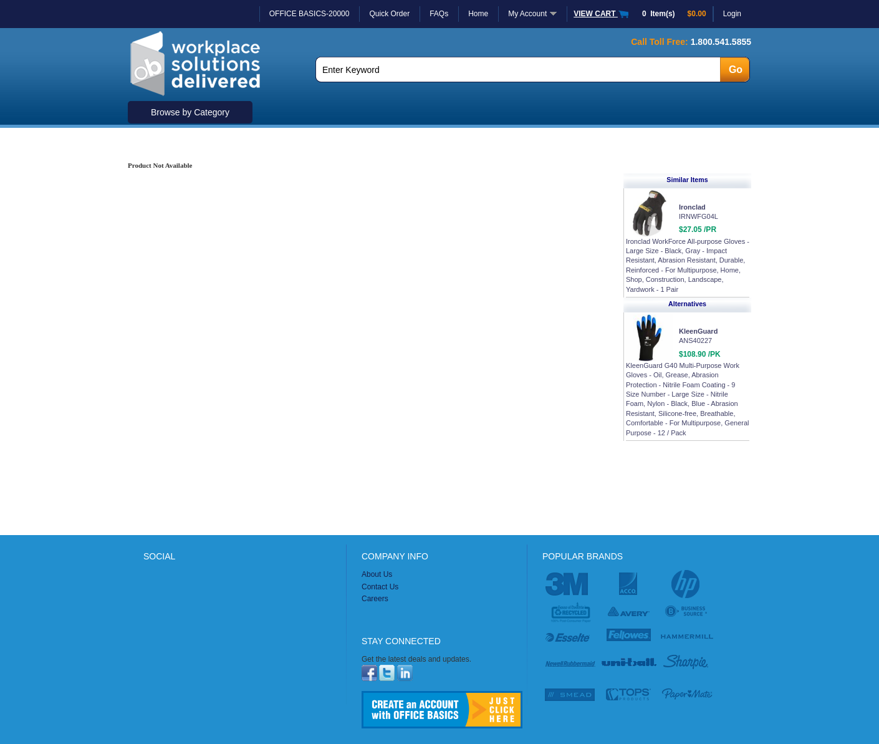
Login (732, 13)
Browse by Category (190, 112)
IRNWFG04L (698, 216)
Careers (375, 598)
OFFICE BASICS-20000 (309, 13)
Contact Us (380, 586)
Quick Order (389, 13)
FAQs (439, 13)
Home (478, 13)
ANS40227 (695, 340)
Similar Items (687, 179)
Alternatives (687, 303)
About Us (377, 574)
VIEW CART (602, 13)
